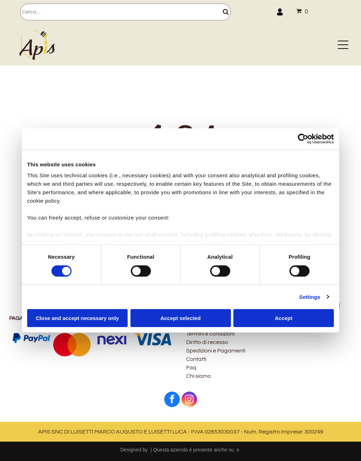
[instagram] (189, 400)
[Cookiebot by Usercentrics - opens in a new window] (303, 139)
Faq (191, 367)
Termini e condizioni (210, 334)
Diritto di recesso (207, 342)
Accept (283, 318)
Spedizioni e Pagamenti (215, 351)
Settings (309, 297)
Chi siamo (198, 376)
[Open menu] (343, 44)
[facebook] (172, 400)
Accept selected (180, 318)
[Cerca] (125, 12)
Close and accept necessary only (77, 318)
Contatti (196, 359)
